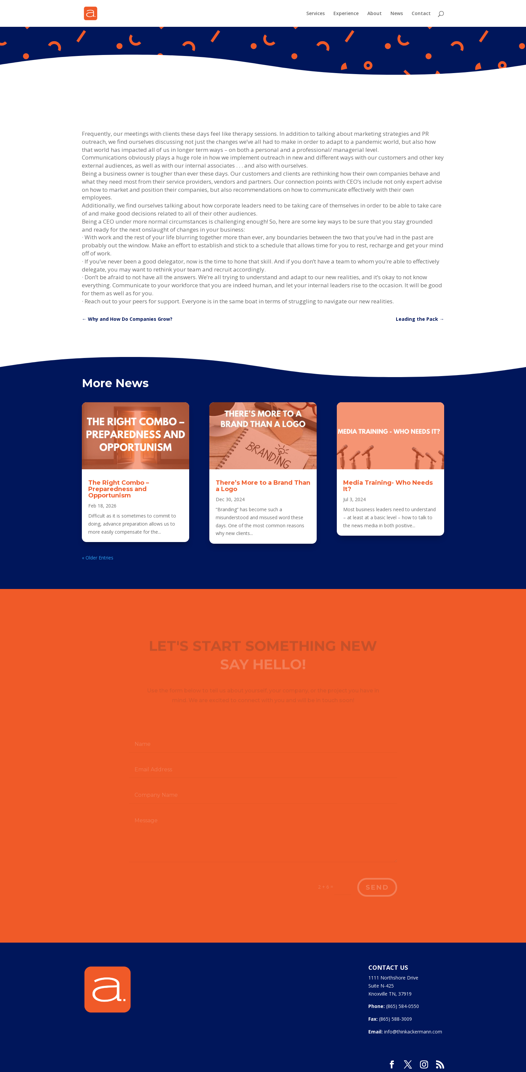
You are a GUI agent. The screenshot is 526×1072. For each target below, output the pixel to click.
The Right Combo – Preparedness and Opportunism (118, 489)
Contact (421, 13)
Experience (346, 13)
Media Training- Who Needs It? (388, 486)
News (396, 13)
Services (315, 13)
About (374, 13)
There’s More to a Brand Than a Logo (263, 486)
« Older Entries (97, 557)
